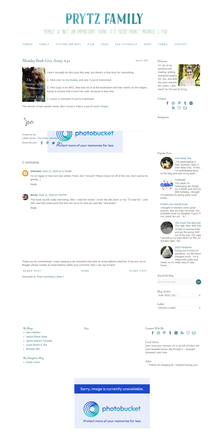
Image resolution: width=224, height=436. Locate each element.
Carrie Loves (33, 362)
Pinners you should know (174, 204)
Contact (181, 44)
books (33, 138)
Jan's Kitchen (33, 332)
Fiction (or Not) (68, 44)
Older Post (138, 271)
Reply (34, 184)
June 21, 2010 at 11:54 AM (57, 171)
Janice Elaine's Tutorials (39, 340)
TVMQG (163, 44)
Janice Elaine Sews (36, 336)
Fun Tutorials (126, 44)
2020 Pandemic (183, 247)
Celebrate (180, 179)
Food (105, 44)
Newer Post (32, 271)
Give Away (43, 138)
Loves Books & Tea (36, 344)
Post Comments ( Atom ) (50, 276)
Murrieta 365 (33, 349)
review (73, 79)
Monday (53, 138)
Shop (148, 44)
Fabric (28, 44)
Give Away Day (183, 158)
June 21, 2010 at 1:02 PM (52, 195)
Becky (34, 195)
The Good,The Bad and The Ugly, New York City (188, 224)
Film (91, 44)
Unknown (36, 171)
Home (85, 271)
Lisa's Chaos (100, 106)
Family (44, 44)
